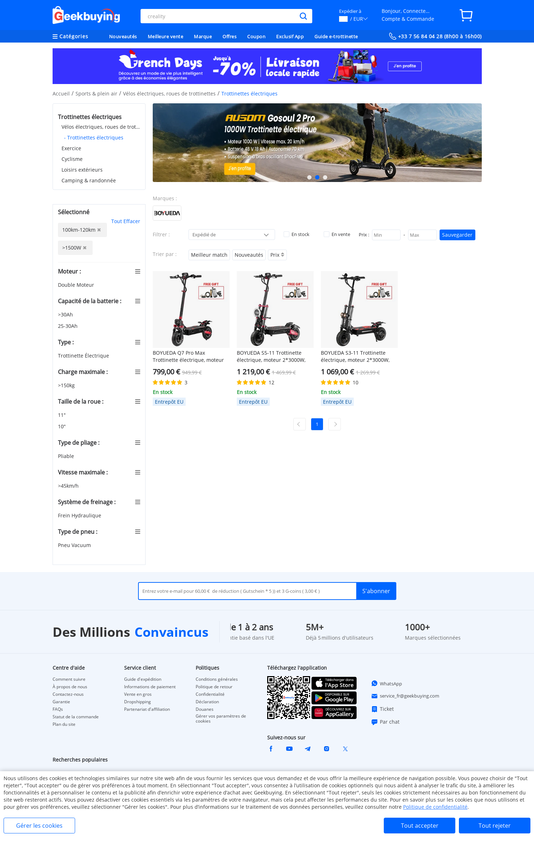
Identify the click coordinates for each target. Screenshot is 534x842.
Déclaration (207, 701)
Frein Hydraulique (80, 515)
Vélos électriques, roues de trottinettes (169, 93)
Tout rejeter (495, 825)
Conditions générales (217, 679)
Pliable (66, 456)
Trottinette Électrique (84, 355)
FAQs (58, 709)
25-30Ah (68, 325)
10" (62, 426)
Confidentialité (210, 694)
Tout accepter (420, 825)
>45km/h (69, 485)
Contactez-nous (68, 694)
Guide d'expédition (142, 679)
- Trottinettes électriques (93, 137)
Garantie (61, 701)
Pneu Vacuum (75, 545)
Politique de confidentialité (435, 806)
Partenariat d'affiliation (147, 709)
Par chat (385, 721)
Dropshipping (137, 701)
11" (62, 415)
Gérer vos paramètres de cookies (221, 719)
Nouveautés (123, 36)
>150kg (67, 385)
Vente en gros (138, 694)
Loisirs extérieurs (82, 169)
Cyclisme (72, 159)
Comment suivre (69, 679)
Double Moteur (76, 284)
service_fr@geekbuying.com (405, 696)
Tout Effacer (125, 221)
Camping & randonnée (89, 180)
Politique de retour (214, 686)
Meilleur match (209, 254)
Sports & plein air (96, 93)
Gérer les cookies (39, 825)
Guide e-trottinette (336, 36)
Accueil (61, 93)
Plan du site (64, 724)
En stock (296, 234)
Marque (203, 36)
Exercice (71, 148)
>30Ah (66, 314)
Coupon (256, 36)
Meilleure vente (165, 36)
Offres (229, 36)
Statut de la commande (76, 716)
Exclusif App (290, 36)
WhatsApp (386, 683)
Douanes (205, 709)
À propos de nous (70, 686)
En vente (337, 234)
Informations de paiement (150, 686)
